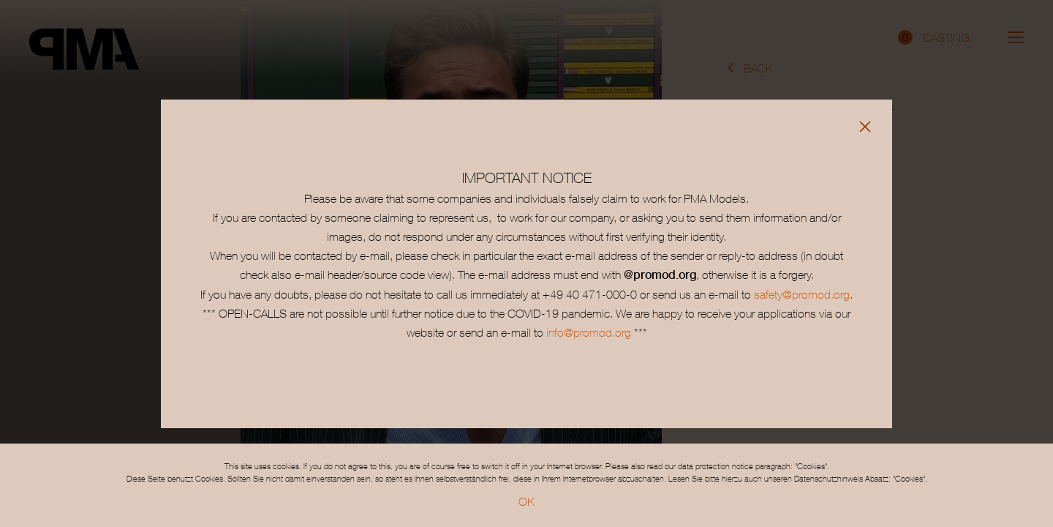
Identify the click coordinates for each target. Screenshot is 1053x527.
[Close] (865, 126)
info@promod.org (587, 332)
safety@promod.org (802, 294)
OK (526, 501)
